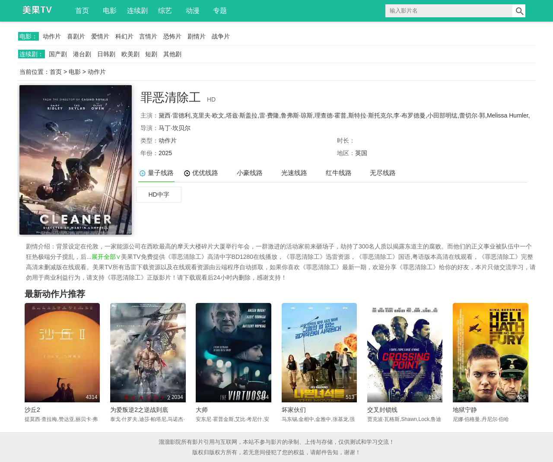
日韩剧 (106, 54)
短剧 (151, 54)
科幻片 (124, 36)
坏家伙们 (294, 409)
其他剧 (172, 54)
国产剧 (58, 54)
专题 (220, 10)
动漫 (193, 10)
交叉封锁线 (382, 409)
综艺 (165, 10)
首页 (82, 10)
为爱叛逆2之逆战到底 (139, 409)
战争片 (221, 36)
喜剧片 (76, 36)
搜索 (518, 10)
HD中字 (158, 194)
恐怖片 (172, 36)
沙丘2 (32, 409)
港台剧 (82, 54)
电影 (110, 10)
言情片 (148, 36)
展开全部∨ (106, 256)
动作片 (52, 36)
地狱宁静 (465, 409)
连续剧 (137, 10)
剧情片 (197, 36)
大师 (202, 409)
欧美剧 (130, 54)
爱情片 (100, 36)
